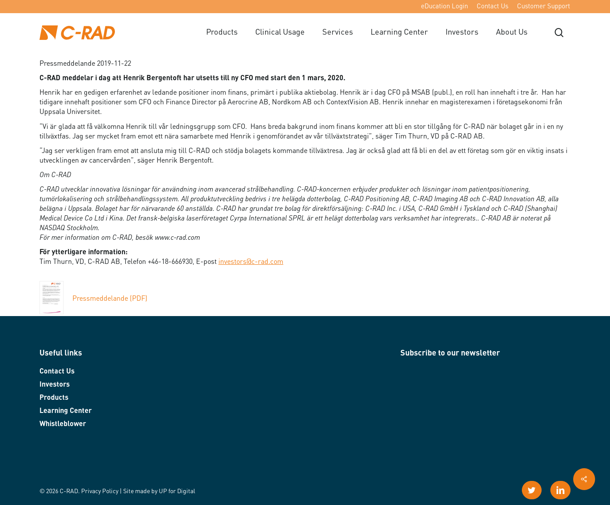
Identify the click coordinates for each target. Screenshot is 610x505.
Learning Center (65, 411)
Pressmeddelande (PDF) (93, 299)
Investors (54, 384)
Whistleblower (62, 424)
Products (53, 398)
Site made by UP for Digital (159, 491)
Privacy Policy (99, 491)
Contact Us (57, 371)
